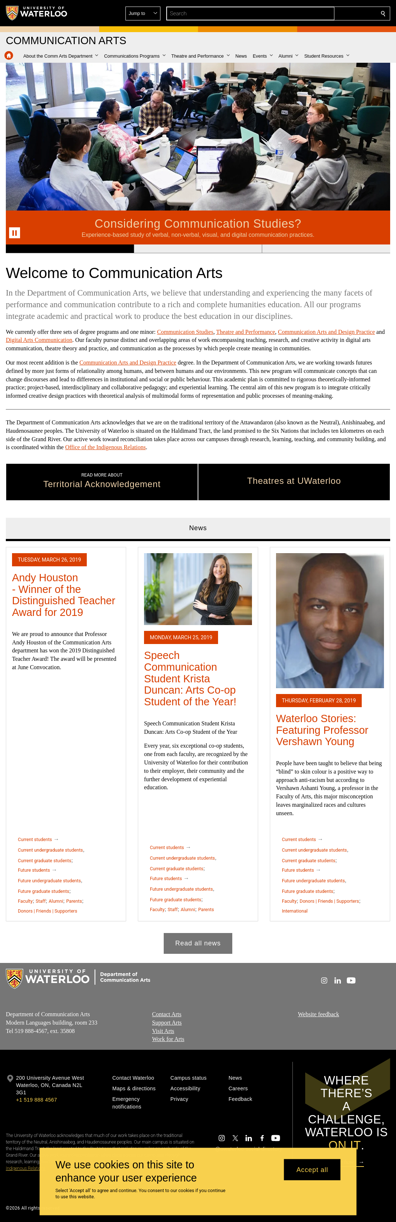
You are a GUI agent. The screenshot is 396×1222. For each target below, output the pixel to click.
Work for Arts (168, 1039)
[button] (330, 13)
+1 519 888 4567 (36, 1100)
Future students (34, 870)
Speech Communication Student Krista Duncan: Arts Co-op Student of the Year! (190, 678)
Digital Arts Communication (39, 340)
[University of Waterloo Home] (37, 13)
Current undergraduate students (50, 850)
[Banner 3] (326, 248)
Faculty (25, 901)
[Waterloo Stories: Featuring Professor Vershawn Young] (330, 620)
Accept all (312, 1169)
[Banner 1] (70, 248)
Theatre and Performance (245, 332)
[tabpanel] (198, 747)
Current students (35, 839)
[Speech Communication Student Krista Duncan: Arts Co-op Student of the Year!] (198, 589)
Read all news (198, 943)
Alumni (56, 901)
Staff (41, 901)
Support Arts (167, 1022)
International (295, 911)
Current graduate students (44, 860)
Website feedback (318, 1014)
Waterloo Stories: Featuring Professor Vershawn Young (322, 730)
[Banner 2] (198, 248)
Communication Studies (185, 332)
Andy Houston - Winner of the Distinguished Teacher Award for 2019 (63, 595)
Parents (74, 901)
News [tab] (198, 528)
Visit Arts (163, 1031)
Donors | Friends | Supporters (47, 911)
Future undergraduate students (49, 880)
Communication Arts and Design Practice (326, 332)
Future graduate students (43, 891)
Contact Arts (166, 1014)
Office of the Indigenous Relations (105, 447)
